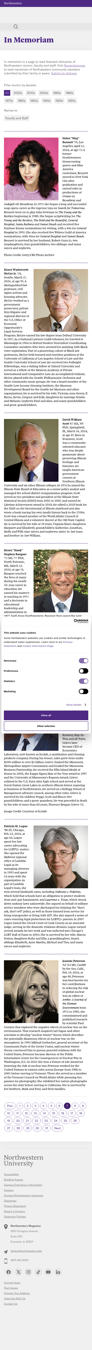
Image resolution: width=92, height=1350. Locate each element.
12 (26, 1113)
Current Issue (12, 1282)
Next (57, 1128)
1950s (34, 101)
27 (8, 1128)
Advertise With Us (14, 1298)
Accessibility (11, 1174)
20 (18, 1121)
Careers (9, 1190)
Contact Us (10, 1303)
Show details (74, 704)
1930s (59, 101)
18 (80, 1113)
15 (53, 1113)
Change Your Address (17, 1293)
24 (55, 1121)
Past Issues (11, 1288)
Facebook (9, 1272)
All (7, 93)
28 (18, 1128)
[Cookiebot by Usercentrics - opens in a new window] (73, 621)
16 (62, 1113)
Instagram (28, 1272)
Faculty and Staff (16, 118)
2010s (31, 93)
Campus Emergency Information (23, 1185)
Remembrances (74, 65)
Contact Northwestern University (23, 1195)
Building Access (13, 1179)
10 (8, 1113)
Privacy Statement (15, 1206)
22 (36, 1121)
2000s (44, 93)
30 (37, 1128)
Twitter (18, 1272)
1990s (57, 93)
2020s (18, 93)
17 (71, 1113)
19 (8, 1121)
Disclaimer (10, 1200)
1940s (47, 101)
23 (46, 1121)
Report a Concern (14, 1211)
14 (44, 1113)
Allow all (46, 715)
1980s (69, 93)
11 (17, 1113)
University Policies (15, 1216)
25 (65, 1121)
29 (27, 1128)
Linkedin (58, 1272)
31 (46, 1128)
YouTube (48, 1272)
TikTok (38, 1272)
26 (75, 1121)
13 (35, 1113)
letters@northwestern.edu (26, 1251)
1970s (9, 101)
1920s (72, 101)
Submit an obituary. (64, 73)
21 (27, 1121)
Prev (10, 1106)
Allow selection (46, 726)
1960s (21, 101)
